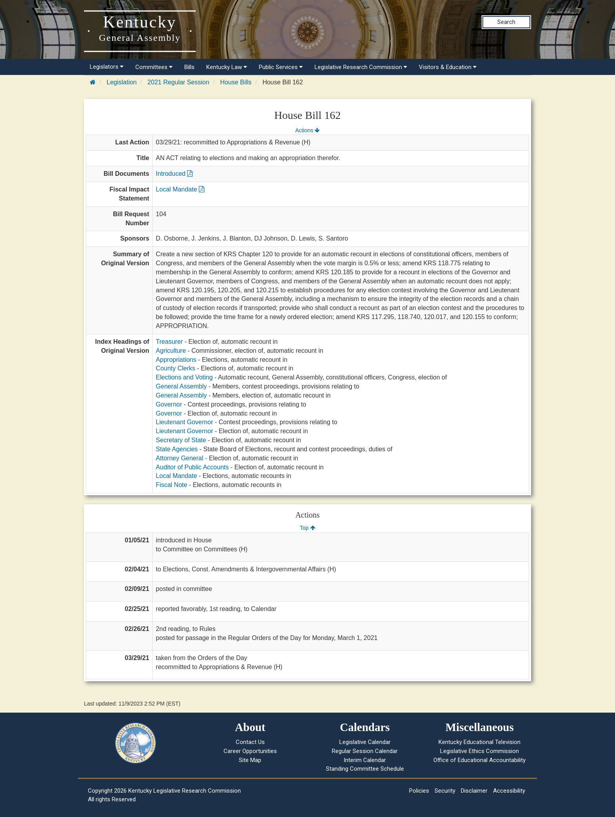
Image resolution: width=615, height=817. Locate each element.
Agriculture (171, 350)
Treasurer (169, 341)
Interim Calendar (365, 760)
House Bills (235, 82)
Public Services (281, 67)
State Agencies (177, 449)
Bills (189, 67)
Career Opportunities (250, 751)
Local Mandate (180, 189)
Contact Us (250, 742)
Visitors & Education (448, 67)
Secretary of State (181, 440)
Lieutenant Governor (184, 422)
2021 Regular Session (178, 82)
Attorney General (179, 458)
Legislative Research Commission (361, 67)
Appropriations (176, 359)
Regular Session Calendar (365, 751)
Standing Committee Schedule (365, 768)
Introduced (174, 173)
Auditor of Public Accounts (192, 467)
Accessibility (509, 790)
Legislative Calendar (365, 742)
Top (307, 528)
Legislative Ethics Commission (479, 751)
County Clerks (175, 368)
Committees (154, 67)
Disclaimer (474, 790)
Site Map (250, 760)
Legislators (107, 66)
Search (506, 22)
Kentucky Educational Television (479, 742)
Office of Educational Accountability (479, 760)
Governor (169, 404)
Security (445, 790)
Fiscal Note (171, 484)
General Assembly (181, 386)
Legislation (122, 82)
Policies (419, 790)
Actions (307, 130)
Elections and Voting (184, 377)
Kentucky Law (226, 67)
